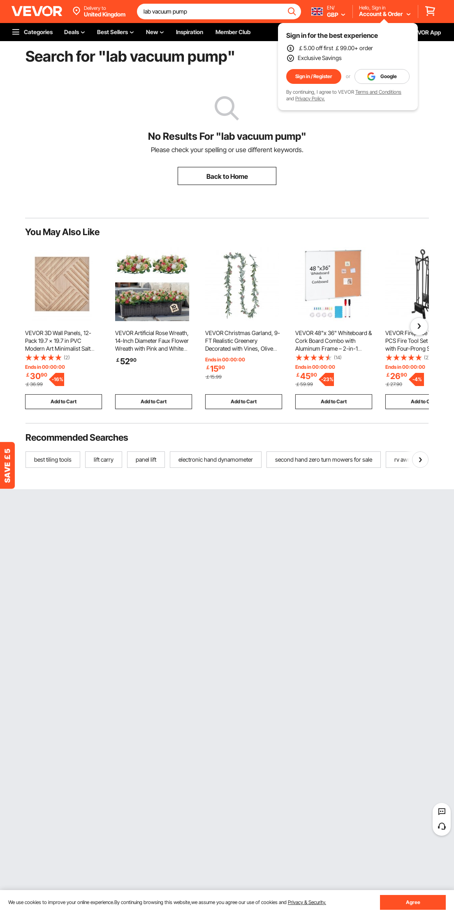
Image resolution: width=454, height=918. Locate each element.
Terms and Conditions (378, 92)
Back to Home (227, 176)
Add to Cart (63, 401)
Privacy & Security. (307, 902)
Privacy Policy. (310, 98)
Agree (413, 902)
